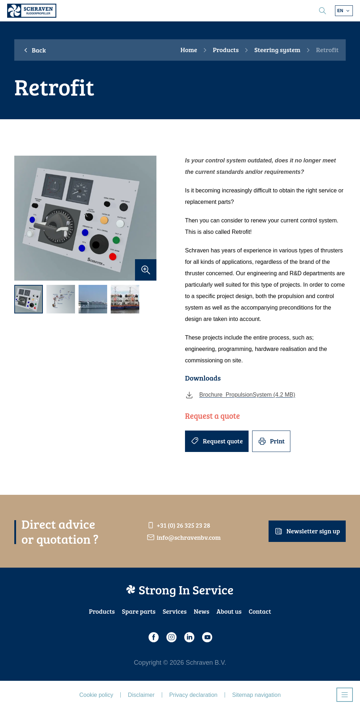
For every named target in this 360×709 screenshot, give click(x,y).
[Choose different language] (344, 10)
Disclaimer (141, 695)
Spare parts (138, 611)
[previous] (23, 218)
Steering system (277, 50)
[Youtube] (207, 637)
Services (174, 611)
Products (226, 50)
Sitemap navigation (256, 695)
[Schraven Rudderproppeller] (31, 11)
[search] (322, 10)
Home (188, 50)
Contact (260, 611)
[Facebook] (153, 637)
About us (228, 611)
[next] (147, 218)
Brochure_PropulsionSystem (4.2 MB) (240, 395)
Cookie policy (96, 695)
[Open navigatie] (344, 695)
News (202, 611)
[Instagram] (171, 637)
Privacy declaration (193, 695)
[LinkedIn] (189, 637)
